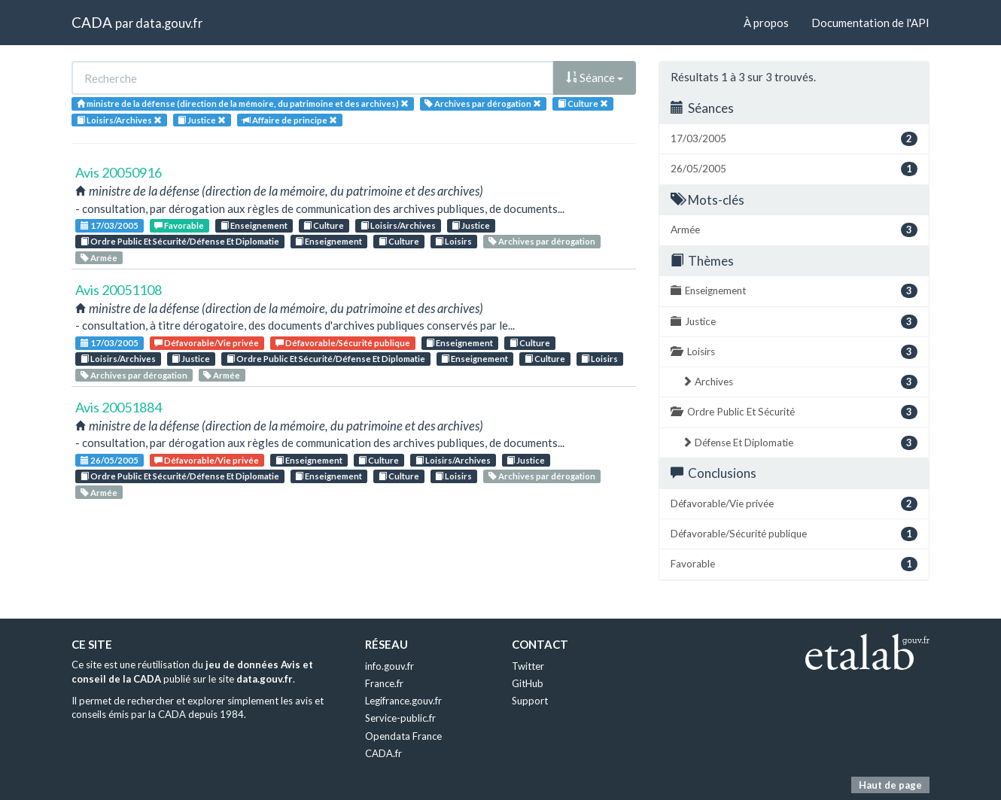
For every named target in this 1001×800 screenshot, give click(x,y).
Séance (594, 77)
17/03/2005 (109, 225)
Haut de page (890, 785)
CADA (92, 22)
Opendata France (403, 736)
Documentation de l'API (870, 22)
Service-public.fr (400, 718)
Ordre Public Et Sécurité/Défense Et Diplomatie (180, 241)
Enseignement (254, 225)
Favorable (179, 225)
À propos (766, 22)
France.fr (384, 683)
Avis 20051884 (118, 407)
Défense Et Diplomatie (799, 443)
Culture (323, 225)
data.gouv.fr (168, 23)
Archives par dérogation (541, 241)
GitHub (527, 683)
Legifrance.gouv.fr (403, 701)
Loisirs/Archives (398, 225)
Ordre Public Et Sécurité (794, 412)
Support (530, 701)
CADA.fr (383, 753)
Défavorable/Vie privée (206, 343)
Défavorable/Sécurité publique (342, 343)
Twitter (528, 666)
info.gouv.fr (389, 666)
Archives (799, 382)
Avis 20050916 (118, 172)
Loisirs (453, 241)
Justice (471, 225)
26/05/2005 (109, 460)
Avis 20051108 (118, 289)
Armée (99, 258)
